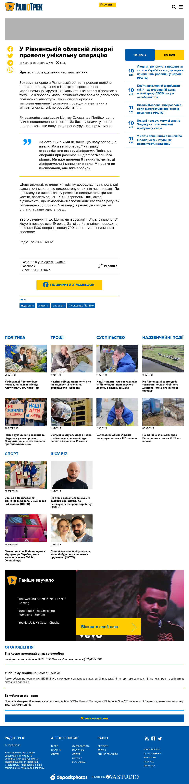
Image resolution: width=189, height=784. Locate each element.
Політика (15, 337)
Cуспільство (110, 337)
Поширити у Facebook (72, 285)
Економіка (79, 762)
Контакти (150, 757)
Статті (55, 754)
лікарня (43, 305)
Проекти (102, 746)
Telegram (46, 262)
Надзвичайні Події (162, 337)
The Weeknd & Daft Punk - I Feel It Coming (42, 601)
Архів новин (152, 749)
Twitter (60, 262)
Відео (54, 746)
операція (58, 305)
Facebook (28, 266)
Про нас (149, 761)
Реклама (149, 765)
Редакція (110, 266)
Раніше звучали (107, 754)
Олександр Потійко (81, 305)
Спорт (11, 454)
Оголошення (19, 647)
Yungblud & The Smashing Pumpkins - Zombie (37, 613)
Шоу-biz (59, 454)
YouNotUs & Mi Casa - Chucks (39, 623)
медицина (27, 305)
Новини (56, 750)
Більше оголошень (94, 718)
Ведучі (101, 750)
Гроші (57, 337)
